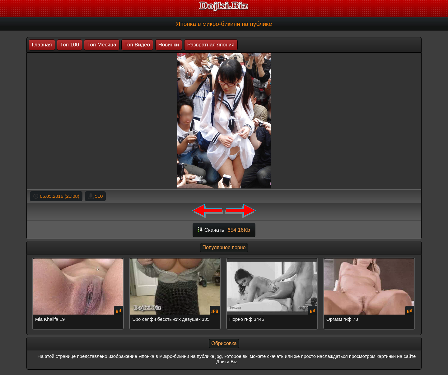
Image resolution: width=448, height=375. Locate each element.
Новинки (168, 45)
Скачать (224, 230)
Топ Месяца (101, 45)
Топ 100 (69, 45)
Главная (42, 45)
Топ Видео (137, 45)
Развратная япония (211, 45)
